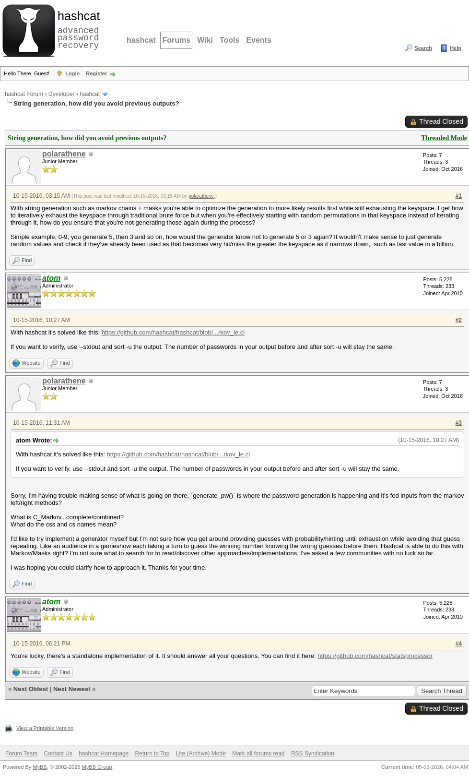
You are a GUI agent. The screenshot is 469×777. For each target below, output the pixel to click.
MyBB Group (97, 767)
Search (423, 48)
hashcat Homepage (104, 753)
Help (455, 48)
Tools (229, 40)
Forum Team (21, 753)
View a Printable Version (44, 728)
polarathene (64, 154)
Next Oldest (30, 689)
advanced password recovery (77, 29)
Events (258, 40)
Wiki (205, 40)
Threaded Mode (444, 138)
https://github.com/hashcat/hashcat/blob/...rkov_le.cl (173, 332)
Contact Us (58, 753)
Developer (61, 94)
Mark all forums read (258, 753)
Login (72, 73)
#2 (459, 320)
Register (96, 73)
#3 (459, 422)
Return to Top (152, 753)
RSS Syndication (312, 753)
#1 (459, 195)
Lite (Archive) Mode (201, 753)
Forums (176, 40)
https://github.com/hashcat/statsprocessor (375, 655)
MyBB (40, 767)
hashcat (141, 40)
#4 (459, 643)
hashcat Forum (24, 94)
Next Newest (71, 689)
